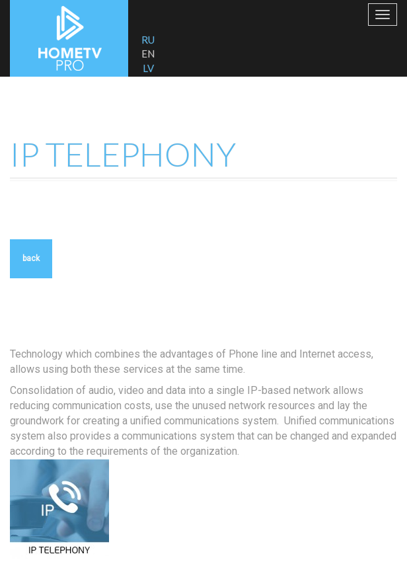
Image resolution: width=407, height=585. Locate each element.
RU (148, 40)
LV (148, 68)
